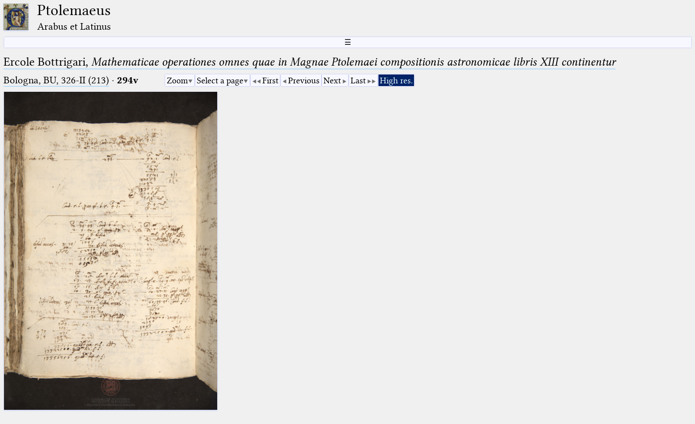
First (270, 80)
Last (358, 80)
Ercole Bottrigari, (310, 62)
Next (332, 80)
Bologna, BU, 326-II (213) (56, 80)
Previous (304, 80)
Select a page (220, 80)
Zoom (177, 80)
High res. (396, 80)
